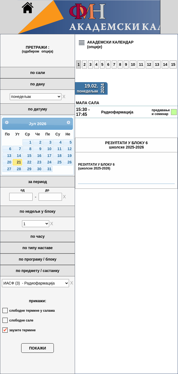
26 (69, 162)
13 (9, 156)
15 (29, 156)
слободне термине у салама (32, 311)
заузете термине (22, 330)
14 (19, 156)
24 (49, 162)
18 (59, 156)
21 (19, 162)
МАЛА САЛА (87, 103)
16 (39, 156)
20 (9, 162)
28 (19, 169)
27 (9, 169)
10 (49, 149)
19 (69, 156)
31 (49, 169)
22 (29, 162)
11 (59, 149)
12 (69, 149)
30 (39, 169)
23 (39, 162)
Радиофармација (117, 112)
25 (59, 162)
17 (49, 156)
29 (29, 169)
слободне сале (21, 320)
